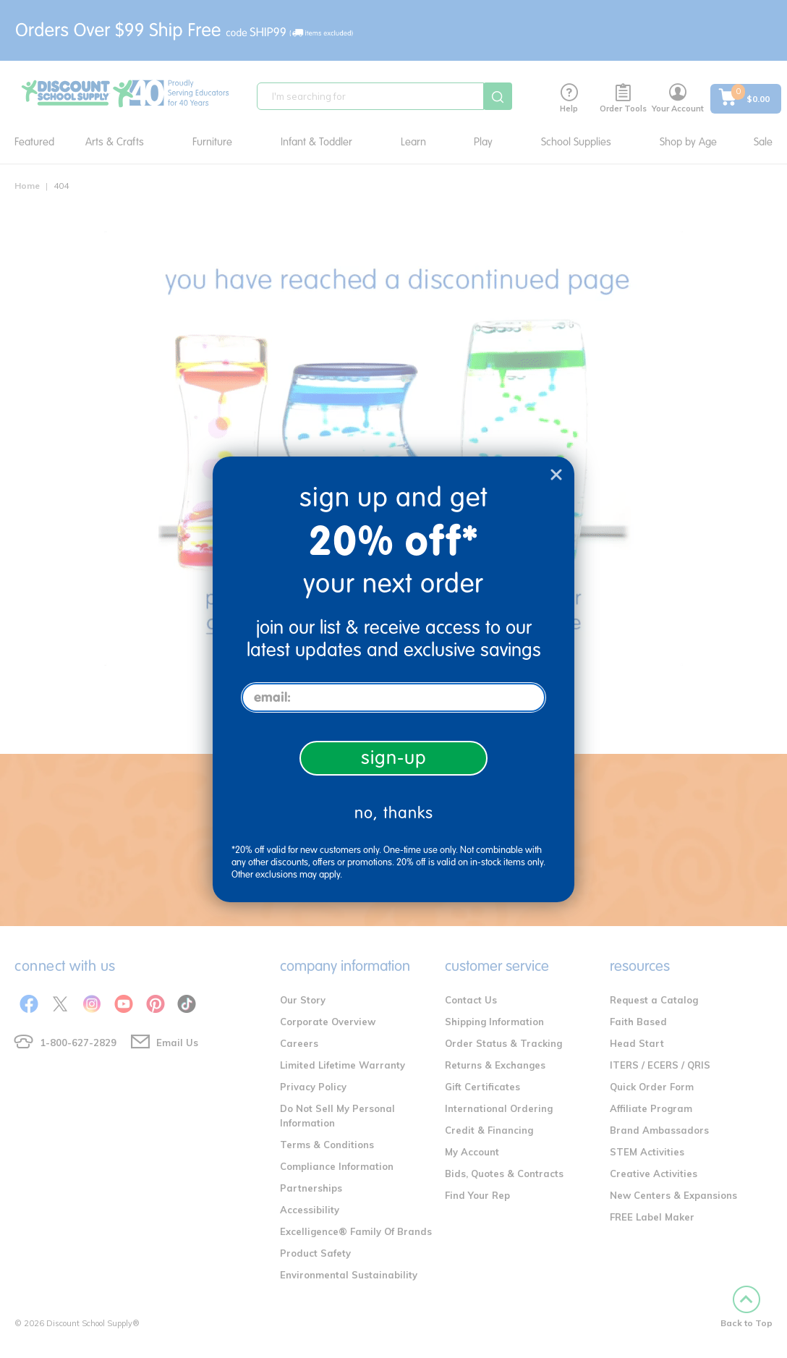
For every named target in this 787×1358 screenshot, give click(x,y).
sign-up (394, 758)
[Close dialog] (556, 474)
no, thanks (393, 813)
